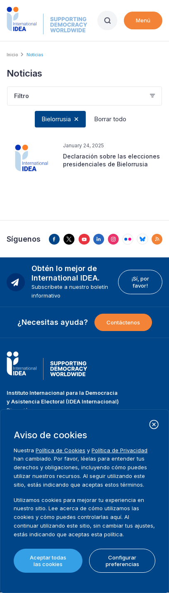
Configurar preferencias (122, 560)
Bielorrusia (56, 119)
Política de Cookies (60, 450)
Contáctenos (123, 322)
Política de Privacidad (119, 450)
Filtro (21, 95)
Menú (143, 20)
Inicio (12, 54)
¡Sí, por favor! (140, 281)
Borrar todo (110, 119)
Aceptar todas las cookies (48, 560)
